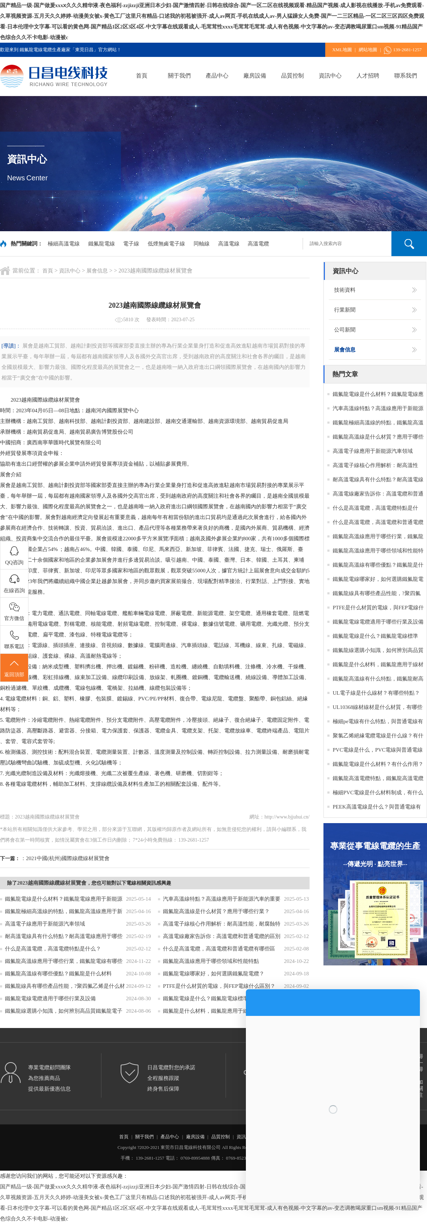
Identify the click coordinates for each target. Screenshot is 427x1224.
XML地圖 (342, 49)
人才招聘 (368, 76)
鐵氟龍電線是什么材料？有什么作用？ (378, 764)
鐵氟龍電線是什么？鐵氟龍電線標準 (205, 998)
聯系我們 (405, 76)
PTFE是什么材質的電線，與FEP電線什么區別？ (219, 986)
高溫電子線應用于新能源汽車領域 (45, 924)
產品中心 (217, 76)
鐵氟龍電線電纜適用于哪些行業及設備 (50, 998)
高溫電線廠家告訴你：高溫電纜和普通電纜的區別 (221, 936)
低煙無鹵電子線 (166, 244)
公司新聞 (344, 330)
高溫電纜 (258, 244)
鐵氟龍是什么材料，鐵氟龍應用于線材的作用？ (219, 1011)
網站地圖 (368, 49)
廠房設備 (254, 76)
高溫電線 (228, 244)
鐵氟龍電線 (101, 244)
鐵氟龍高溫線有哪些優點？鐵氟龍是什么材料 (58, 973)
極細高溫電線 (64, 244)
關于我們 (179, 76)
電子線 (131, 244)
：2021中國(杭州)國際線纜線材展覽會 (65, 858)
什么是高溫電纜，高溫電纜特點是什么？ (53, 949)
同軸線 (202, 244)
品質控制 (292, 76)
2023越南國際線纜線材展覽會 (51, 883)
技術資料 (344, 290)
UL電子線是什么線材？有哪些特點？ (376, 693)
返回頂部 (14, 668)
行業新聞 (344, 310)
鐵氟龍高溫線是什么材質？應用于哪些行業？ (216, 911)
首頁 (141, 76)
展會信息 (97, 271)
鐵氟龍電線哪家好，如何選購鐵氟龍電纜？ (213, 973)
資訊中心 (330, 76)
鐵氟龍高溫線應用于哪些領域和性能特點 (211, 961)
